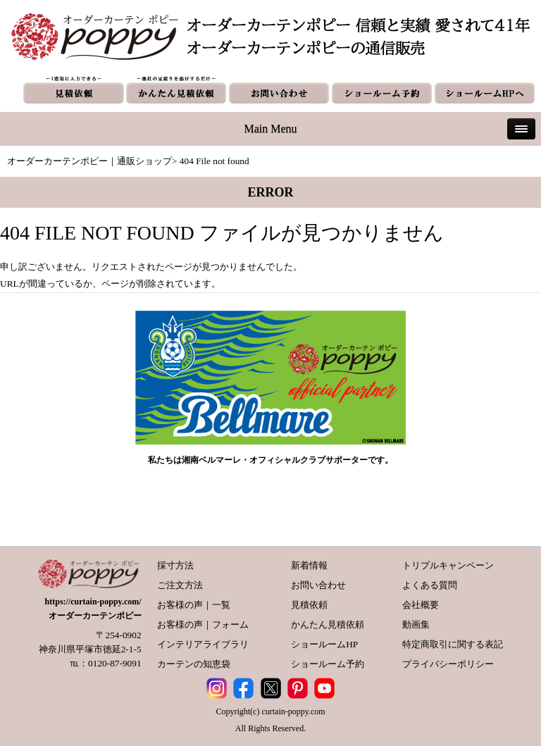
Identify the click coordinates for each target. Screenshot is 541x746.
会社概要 (420, 604)
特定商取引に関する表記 (452, 644)
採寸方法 (175, 565)
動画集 (416, 624)
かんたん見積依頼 (327, 624)
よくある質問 (429, 585)
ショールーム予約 (327, 664)
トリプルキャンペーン (448, 565)
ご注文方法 (180, 585)
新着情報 (309, 565)
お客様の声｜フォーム (203, 624)
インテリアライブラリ (203, 644)
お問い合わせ (318, 585)
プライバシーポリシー (448, 664)
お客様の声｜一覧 (193, 604)
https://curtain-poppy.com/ (93, 602)
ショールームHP (324, 644)
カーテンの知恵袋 (193, 664)
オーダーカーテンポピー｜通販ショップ (89, 161)
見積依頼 (309, 604)
